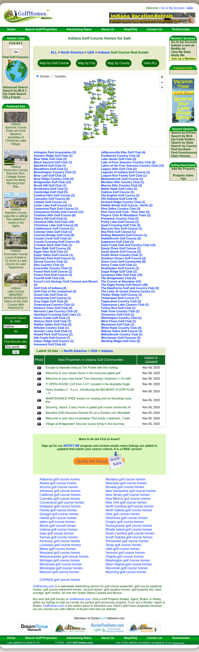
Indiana (104, 52)
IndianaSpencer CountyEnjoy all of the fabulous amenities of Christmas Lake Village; (15, 132)
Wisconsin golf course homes (127, 568)
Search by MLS (181, 136)
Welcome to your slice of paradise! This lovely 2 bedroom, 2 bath (88, 418)
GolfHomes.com (43, 586)
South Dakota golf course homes (129, 537)
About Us (107, 637)
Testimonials (181, 637)
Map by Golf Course (54, 63)
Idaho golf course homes (57, 522)
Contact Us (154, 637)
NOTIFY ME (72, 445)
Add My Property (183, 168)
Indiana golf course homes (59, 529)
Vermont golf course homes (125, 553)
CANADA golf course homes (60, 580)
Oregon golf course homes (125, 522)
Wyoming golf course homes (126, 572)
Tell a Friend (11, 97)
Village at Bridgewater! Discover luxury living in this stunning (85, 423)
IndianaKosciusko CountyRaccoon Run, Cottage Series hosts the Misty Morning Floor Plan (16, 175)
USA (90, 52)
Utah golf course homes (123, 549)
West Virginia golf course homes (129, 564)
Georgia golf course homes (59, 514)
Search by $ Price (183, 132)
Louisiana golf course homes (60, 545)
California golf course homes (60, 495)
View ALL (150, 63)
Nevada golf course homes (125, 487)
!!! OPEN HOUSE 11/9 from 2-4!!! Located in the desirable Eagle (88, 384)
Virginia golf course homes (125, 556)
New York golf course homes (126, 502)
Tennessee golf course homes (127, 541)
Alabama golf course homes (60, 479)
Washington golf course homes (128, 560)
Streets (45, 76)
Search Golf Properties (41, 637)
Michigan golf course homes (60, 560)
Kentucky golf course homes (60, 541)
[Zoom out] (162, 82)
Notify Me (177, 55)
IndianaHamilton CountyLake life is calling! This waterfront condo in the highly (16, 216)
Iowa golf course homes (57, 533)
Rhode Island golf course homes (129, 529)
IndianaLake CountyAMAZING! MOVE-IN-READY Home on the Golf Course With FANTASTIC (16, 297)
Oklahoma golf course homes (127, 518)
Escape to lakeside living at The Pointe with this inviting (82, 367)
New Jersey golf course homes (128, 495)
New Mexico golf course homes (128, 498)
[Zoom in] (162, 77)
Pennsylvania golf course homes (129, 525)
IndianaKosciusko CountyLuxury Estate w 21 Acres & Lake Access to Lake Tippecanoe (16, 258)
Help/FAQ (130, 637)
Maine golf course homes (58, 549)
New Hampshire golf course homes (131, 491)
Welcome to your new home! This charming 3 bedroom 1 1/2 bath (88, 378)
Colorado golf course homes (60, 498)
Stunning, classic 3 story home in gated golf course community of (88, 407)
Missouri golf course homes (59, 572)
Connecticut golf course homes (62, 502)
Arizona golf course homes (59, 487)
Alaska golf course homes (58, 483)
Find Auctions (181, 149)
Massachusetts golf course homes (64, 556)
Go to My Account (172, 8)
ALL (53, 52)
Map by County (118, 63)
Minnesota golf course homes (61, 564)
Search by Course (183, 146)
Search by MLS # (15, 90)
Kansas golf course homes (59, 537)
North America (72, 52)
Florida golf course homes (58, 510)
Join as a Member (183, 58)
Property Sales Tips (183, 177)
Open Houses (180, 155)
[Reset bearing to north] (162, 87)
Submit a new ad (182, 45)
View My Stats (181, 52)
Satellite (60, 76)
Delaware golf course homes (60, 506)
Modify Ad (178, 48)
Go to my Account (183, 42)
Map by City (86, 63)
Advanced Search (15, 87)
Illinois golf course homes (58, 525)
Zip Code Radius (182, 139)
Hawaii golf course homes (58, 518)
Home (10, 637)
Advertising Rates (79, 637)
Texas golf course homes (124, 545)
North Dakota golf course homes (129, 510)
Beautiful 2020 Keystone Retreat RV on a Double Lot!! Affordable (88, 412)
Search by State (182, 142)
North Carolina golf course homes (130, 506)
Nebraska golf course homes (126, 483)
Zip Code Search (14, 93)
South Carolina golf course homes (130, 533)
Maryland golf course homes (60, 553)
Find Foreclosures (184, 152)
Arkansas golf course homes (60, 491)
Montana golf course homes (126, 479)
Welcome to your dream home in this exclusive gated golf (83, 373)
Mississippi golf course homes (61, 568)
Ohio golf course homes (123, 514)
